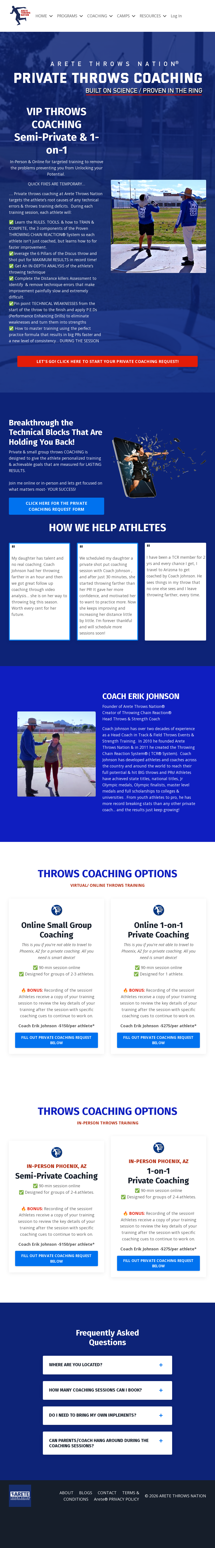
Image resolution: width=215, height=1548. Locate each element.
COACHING (102, 15)
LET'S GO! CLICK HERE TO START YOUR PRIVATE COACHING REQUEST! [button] (107, 371)
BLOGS (85, 1529)
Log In (182, 15)
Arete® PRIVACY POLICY (116, 1535)
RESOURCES (157, 15)
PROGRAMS (71, 15)
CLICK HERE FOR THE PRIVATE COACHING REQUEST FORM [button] (57, 518)
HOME (44, 15)
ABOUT (67, 1529)
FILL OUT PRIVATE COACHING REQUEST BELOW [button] (56, 1070)
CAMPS (129, 15)
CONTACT (108, 1529)
